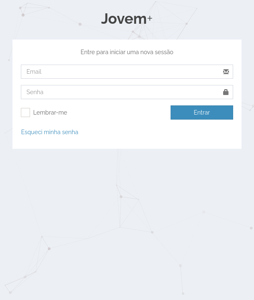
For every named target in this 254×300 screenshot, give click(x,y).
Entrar (202, 112)
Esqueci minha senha (49, 132)
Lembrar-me (50, 112)
